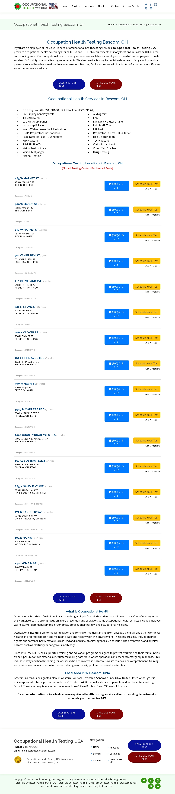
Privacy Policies (95, 779)
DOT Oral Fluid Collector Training (70, 782)
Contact (115, 6)
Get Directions (152, 189)
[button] (145, 4)
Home (65, 6)
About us (114, 748)
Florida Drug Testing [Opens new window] (115, 779)
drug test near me (103, 786)
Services (76, 6)
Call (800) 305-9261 (68, 84)
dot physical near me (56, 786)
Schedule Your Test (105, 84)
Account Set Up (131, 6)
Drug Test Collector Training (103, 782)
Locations (89, 6)
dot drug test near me (80, 786)
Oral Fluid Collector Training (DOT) (33, 782)
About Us (102, 6)
